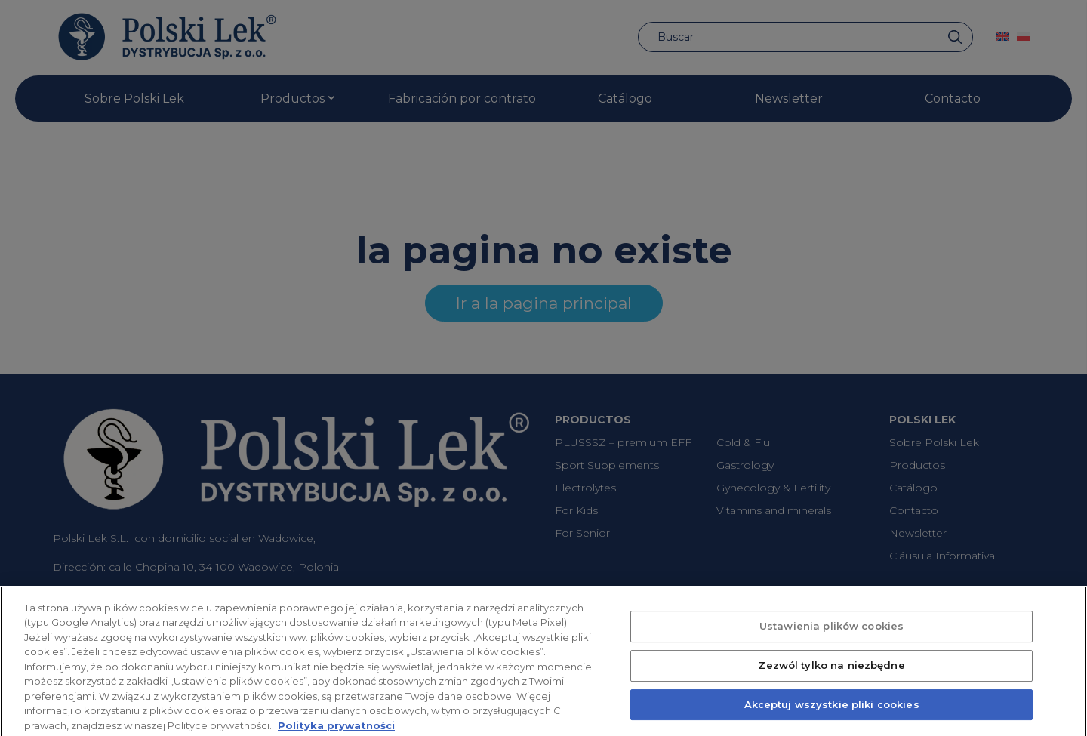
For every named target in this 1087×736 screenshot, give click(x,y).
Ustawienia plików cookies (831, 635)
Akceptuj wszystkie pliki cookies (831, 713)
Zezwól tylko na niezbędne (831, 673)
